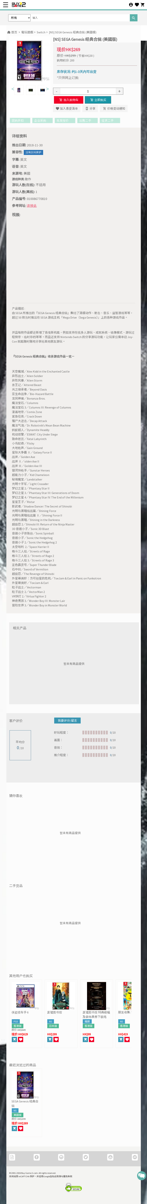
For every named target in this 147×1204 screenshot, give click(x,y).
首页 (12, 32)
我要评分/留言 (67, 720)
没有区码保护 (33, 152)
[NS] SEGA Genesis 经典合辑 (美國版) (72, 32)
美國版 (17, 1115)
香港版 (17, 1026)
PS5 (16, 1021)
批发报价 (65, 120)
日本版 (53, 1026)
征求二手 (110, 120)
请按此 (32, 206)
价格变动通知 (113, 108)
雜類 (87, 1021)
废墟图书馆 (54, 1012)
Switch (41, 32)
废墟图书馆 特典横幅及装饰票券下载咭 (96, 1014)
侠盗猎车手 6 (20, 1012)
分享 (90, 108)
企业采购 (42, 120)
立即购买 (98, 100)
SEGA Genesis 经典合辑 (25, 1103)
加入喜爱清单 (66, 108)
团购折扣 (20, 120)
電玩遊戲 (27, 32)
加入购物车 (68, 100)
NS (50, 1021)
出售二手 (87, 120)
